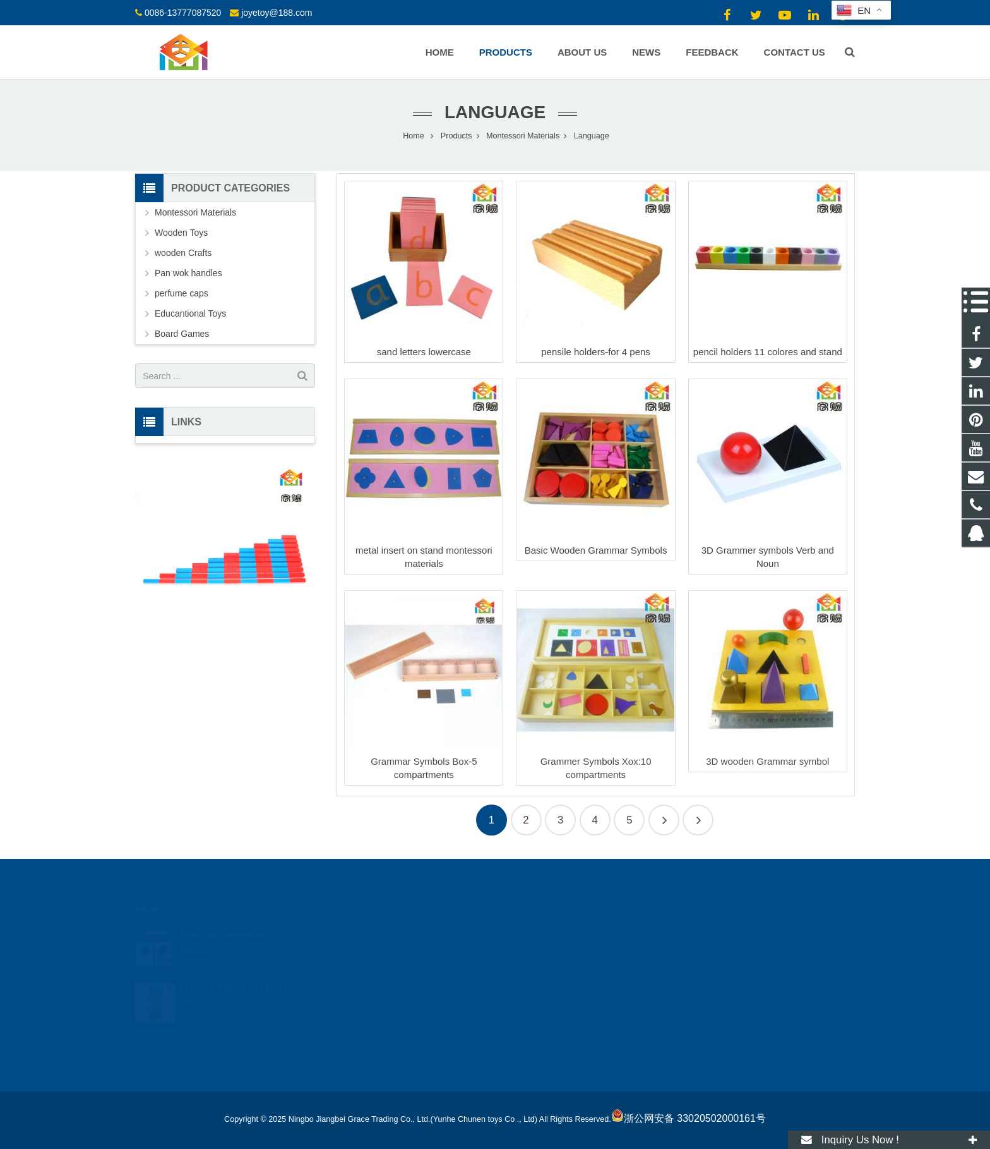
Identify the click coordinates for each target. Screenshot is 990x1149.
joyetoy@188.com (276, 13)
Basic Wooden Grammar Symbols (596, 550)
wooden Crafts (183, 253)
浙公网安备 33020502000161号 (688, 1118)
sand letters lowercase (424, 351)
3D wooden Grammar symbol (767, 761)
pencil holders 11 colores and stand (767, 351)
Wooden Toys (181, 233)
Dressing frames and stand (232, 980)
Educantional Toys (190, 313)
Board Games (182, 334)
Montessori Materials (195, 212)
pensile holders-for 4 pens (595, 351)
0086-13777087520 (183, 13)
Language (495, 112)
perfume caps (181, 293)
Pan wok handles (188, 273)
